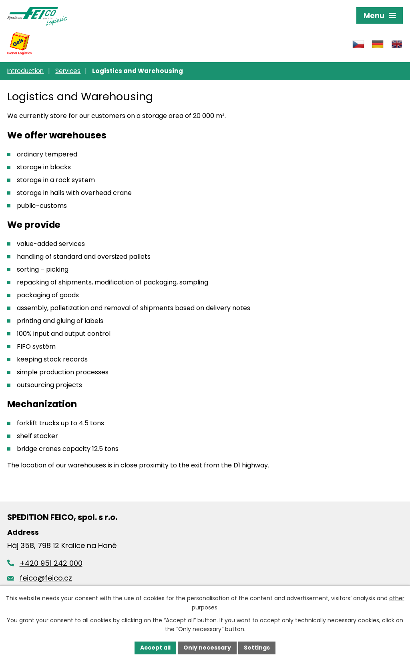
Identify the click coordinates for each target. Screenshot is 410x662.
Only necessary (207, 648)
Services (67, 71)
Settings (257, 648)
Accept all (155, 648)
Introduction (25, 71)
